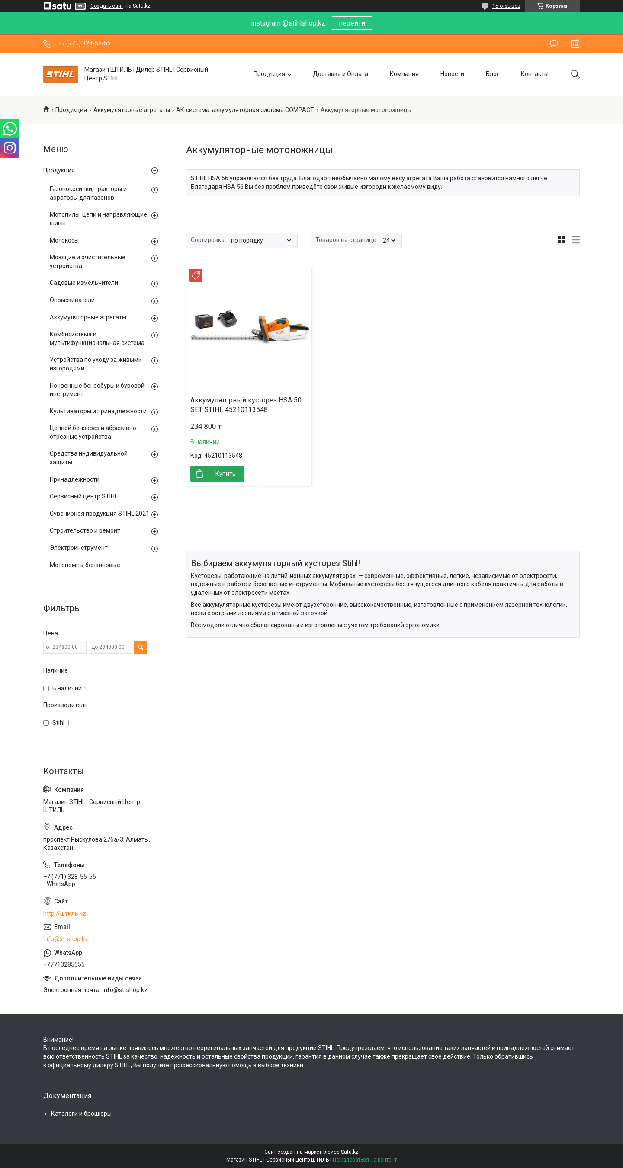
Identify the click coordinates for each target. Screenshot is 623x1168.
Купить (225, 473)
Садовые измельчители (84, 282)
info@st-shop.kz (65, 938)
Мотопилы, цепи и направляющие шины (98, 219)
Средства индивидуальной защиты (89, 458)
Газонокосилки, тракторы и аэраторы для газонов (88, 193)
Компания (404, 73)
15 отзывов (506, 6)
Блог (492, 73)
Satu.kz (350, 1152)
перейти (352, 23)
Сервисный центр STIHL (84, 496)
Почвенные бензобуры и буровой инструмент (97, 390)
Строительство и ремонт (85, 530)
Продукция (269, 73)
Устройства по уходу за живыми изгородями (96, 364)
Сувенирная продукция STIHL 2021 (99, 513)
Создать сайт (106, 6)
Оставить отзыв (554, 43)
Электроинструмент (79, 547)
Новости (452, 73)
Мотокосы (64, 240)
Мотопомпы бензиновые (85, 565)
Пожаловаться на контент (365, 1160)
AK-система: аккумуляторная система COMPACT (245, 109)
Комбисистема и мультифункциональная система (97, 338)
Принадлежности (75, 479)
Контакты (535, 73)
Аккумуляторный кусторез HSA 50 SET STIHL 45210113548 (246, 405)
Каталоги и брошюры (81, 1113)
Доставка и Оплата (340, 73)
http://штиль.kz (64, 913)
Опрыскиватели (72, 300)
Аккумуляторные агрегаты (131, 109)
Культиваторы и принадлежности (98, 411)
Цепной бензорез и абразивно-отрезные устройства (94, 432)
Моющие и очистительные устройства (87, 261)
